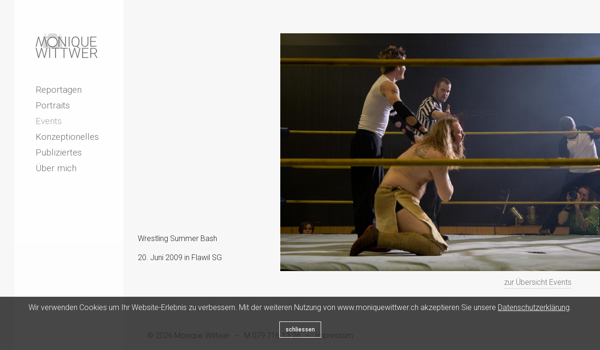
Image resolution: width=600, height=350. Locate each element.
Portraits (53, 105)
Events (49, 121)
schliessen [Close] (300, 329)
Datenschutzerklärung (534, 307)
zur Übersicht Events (537, 282)
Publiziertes (59, 152)
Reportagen (59, 89)
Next (188, 283)
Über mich (56, 168)
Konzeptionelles (67, 136)
